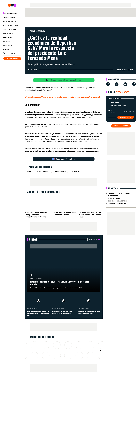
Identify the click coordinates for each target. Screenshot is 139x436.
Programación (7, 37)
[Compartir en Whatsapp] (125, 84)
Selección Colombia (9, 29)
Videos (33, 239)
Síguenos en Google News (63, 159)
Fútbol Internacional (10, 21)
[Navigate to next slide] (100, 350)
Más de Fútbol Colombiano (43, 192)
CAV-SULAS (6, 41)
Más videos (94, 239)
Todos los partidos (121, 126)
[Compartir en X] (116, 84)
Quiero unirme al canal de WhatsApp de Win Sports (63, 80)
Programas (6, 50)
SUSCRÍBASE (12, 59)
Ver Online (125, 117)
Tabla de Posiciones (9, 17)
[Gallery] (64, 350)
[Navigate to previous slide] (27, 350)
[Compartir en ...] (134, 84)
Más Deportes (7, 46)
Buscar (12, 53)
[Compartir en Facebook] (108, 84)
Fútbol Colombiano (10, 13)
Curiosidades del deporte (11, 25)
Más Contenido (8, 33)
